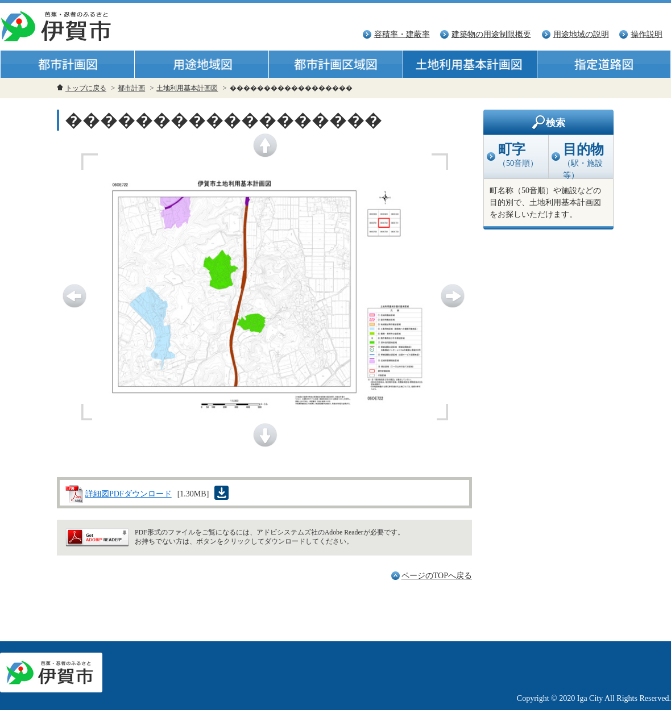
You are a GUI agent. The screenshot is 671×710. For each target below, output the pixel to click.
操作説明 (646, 34)
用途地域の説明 (581, 34)
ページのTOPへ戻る (436, 575)
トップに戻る (85, 88)
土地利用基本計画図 (187, 88)
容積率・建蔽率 (402, 34)
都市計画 (131, 88)
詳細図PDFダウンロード (128, 494)
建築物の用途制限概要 (491, 34)
